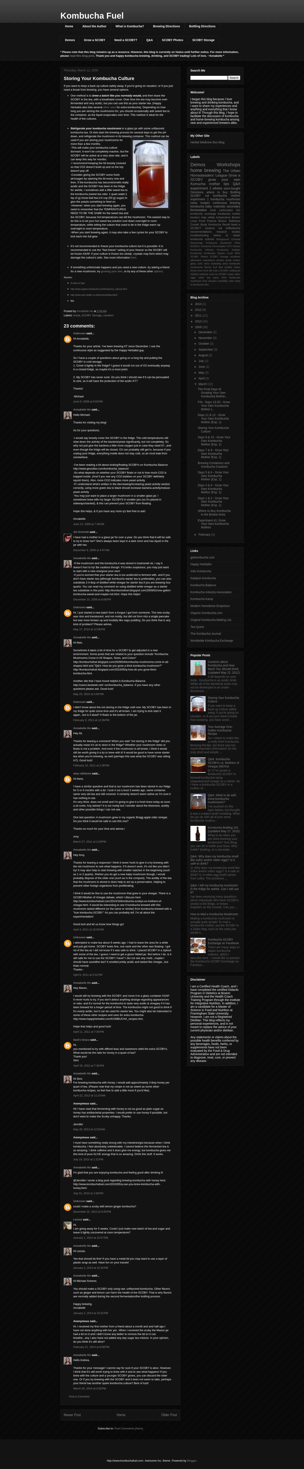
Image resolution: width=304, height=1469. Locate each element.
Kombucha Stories (214, 253)
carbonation (226, 210)
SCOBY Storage (203, 40)
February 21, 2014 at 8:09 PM (91, 1347)
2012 (198, 309)
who (206, 284)
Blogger (191, 1460)
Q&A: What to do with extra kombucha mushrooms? (222, 798)
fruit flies (218, 267)
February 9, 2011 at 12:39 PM (91, 720)
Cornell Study (198, 224)
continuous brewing (226, 203)
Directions (197, 192)
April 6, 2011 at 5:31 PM (87, 974)
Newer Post (72, 1415)
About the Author (94, 26)
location (195, 217)
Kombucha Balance (203, 585)
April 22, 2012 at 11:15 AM (89, 1095)
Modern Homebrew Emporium (210, 606)
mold (211, 274)
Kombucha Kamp (201, 599)
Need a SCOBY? (125, 40)
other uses (109, 107)
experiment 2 (199, 199)
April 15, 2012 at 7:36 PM (88, 1065)
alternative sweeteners (202, 260)
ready (230, 274)
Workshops (228, 164)
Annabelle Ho (82, 409)
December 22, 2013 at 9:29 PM (92, 1211)
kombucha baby (201, 206)
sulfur (201, 277)
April (201, 378)
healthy (228, 267)
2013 (198, 304)
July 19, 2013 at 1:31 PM (88, 1159)
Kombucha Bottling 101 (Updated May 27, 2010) (224, 829)
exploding (216, 263)
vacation (108, 315)
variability (223, 281)
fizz (238, 210)
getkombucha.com (202, 557)
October (204, 343)
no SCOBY (221, 274)
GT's (229, 246)
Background (222, 239)
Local (230, 253)
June (202, 366)
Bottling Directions (202, 26)
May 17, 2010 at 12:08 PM (89, 629)
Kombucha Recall (219, 224)
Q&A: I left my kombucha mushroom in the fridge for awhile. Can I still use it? (214, 889)
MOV (237, 253)
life (210, 270)
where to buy (217, 192)
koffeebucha (233, 228)
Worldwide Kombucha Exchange (211, 640)
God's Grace (81, 1039)
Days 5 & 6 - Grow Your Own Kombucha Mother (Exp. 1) (213, 476)
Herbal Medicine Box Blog (207, 142)
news (193, 203)
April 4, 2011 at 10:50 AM (88, 929)
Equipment (226, 243)
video (231, 281)
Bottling (235, 192)
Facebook (206, 246)
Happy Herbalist (201, 564)
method (194, 274)
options (158, 271)
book (213, 210)
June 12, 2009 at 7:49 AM (88, 524)
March (203, 384)
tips (226, 184)
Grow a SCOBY (94, 40)
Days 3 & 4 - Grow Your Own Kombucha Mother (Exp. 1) (213, 489)
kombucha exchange (203, 213)
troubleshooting (199, 235)
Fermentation (219, 246)
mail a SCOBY (220, 270)
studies (236, 231)
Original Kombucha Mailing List (210, 620)
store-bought (232, 188)
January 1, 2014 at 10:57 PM (90, 1237)
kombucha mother (229, 213)
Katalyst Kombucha (203, 578)
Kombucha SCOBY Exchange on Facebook (223, 941)
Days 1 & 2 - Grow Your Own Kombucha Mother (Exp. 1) (213, 501)
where (217, 188)
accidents (235, 256)
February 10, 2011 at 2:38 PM (91, 765)
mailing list (234, 270)
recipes (205, 203)
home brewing (205, 170)
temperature (223, 217)
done (206, 263)
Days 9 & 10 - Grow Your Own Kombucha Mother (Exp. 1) (214, 440)
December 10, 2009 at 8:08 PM (92, 599)
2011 (198, 315)
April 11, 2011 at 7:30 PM (88, 1031)
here (133, 257)
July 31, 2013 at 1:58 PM (88, 1193)
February (204, 534)
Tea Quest (197, 627)
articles (220, 260)
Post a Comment (79, 1396)
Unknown (79, 333)
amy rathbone (82, 773)
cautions (210, 228)
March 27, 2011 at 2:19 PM (89, 841)
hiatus (237, 267)
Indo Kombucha (200, 571)
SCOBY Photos (172, 40)
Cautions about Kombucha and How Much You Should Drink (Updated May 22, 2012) (224, 667)
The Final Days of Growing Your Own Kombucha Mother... (212, 392)
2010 (198, 321)
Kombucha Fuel (92, 15)
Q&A (149, 40)
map (203, 217)
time (205, 281)
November (205, 338)
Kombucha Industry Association (211, 592)
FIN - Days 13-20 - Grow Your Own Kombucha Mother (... (214, 405)
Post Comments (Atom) (128, 1428)
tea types (213, 277)
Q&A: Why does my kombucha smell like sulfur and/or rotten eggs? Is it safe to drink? (214, 860)
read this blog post (82, 55)
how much (203, 270)
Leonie (78, 1219)
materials (219, 206)
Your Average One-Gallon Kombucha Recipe (220, 730)
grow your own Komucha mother (215, 182)
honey (193, 270)
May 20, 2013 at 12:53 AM (89, 1129)
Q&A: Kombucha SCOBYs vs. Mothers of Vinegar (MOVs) (223, 762)
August (203, 355)
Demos (70, 40)
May (201, 372)
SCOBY (195, 195)
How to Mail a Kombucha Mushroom (214, 914)
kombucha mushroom (225, 199)
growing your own (111, 271)
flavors (207, 267)
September (206, 349)
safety (211, 217)
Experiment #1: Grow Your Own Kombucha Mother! (213, 524)
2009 (198, 327)
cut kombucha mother (222, 195)
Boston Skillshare (229, 221)
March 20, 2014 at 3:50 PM (89, 1388)
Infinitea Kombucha (216, 250)
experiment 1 (200, 188)
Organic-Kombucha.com (206, 613)
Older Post (169, 1415)
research (222, 231)
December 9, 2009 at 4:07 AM (91, 550)
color (199, 263)
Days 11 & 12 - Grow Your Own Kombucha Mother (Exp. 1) (213, 418)
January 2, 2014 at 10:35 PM (90, 1267)
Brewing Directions (166, 26)
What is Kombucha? (129, 26)
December (205, 332)
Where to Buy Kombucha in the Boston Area (214, 512)
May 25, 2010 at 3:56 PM (88, 694)
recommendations (201, 231)
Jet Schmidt (81, 531)
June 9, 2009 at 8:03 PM (88, 401)
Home (69, 26)
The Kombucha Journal (205, 633)
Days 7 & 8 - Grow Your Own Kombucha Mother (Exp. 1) (213, 453)
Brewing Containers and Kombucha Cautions (213, 464)
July (201, 361)
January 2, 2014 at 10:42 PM (90, 1313)
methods (203, 274)
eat (220, 228)
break (76, 315)
